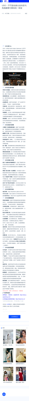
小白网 (7, 304)
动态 (26, 13)
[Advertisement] (14, 30)
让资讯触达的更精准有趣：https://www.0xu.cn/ (14, 299)
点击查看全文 (14, 316)
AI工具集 (7, 13)
